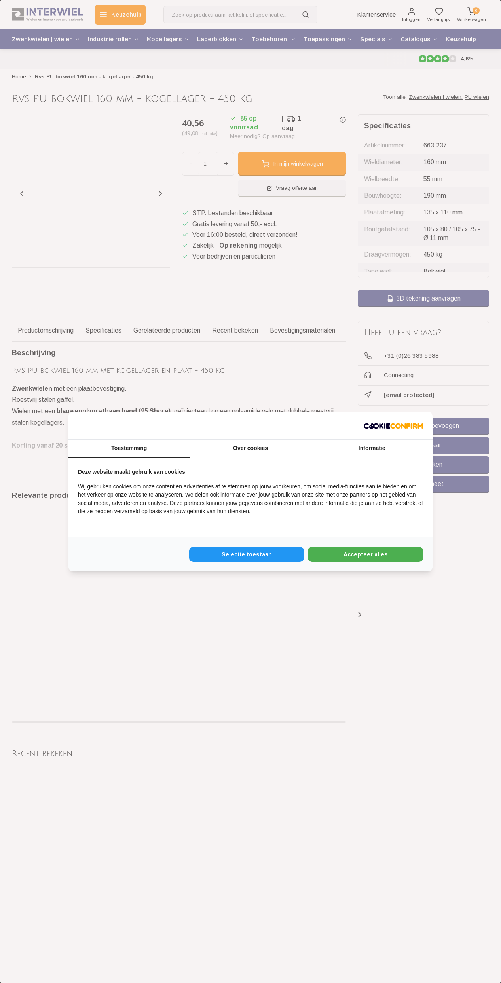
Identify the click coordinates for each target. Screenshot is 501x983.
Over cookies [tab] (250, 448)
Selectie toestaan (247, 554)
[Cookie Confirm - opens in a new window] (393, 425)
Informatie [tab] (372, 448)
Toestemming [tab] (129, 448)
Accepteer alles (365, 554)
